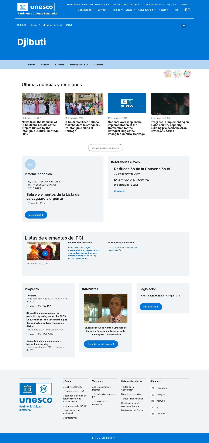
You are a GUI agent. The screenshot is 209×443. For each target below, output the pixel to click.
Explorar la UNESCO (154, 4)
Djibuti (31, 64)
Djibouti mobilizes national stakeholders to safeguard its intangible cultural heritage (82, 126)
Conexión (184, 4)
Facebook (158, 388)
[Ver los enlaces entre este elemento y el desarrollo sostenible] (187, 73)
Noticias (45, 64)
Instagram (158, 394)
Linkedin (157, 413)
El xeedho (78, 259)
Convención (85, 9)
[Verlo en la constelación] (167, 73)
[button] (189, 10)
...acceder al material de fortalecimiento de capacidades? (75, 398)
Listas (129, 9)
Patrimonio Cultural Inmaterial (37, 13)
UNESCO (21, 25)
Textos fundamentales (132, 398)
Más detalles (36, 215)
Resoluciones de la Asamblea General (130, 404)
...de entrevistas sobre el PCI (104, 395)
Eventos (102, 9)
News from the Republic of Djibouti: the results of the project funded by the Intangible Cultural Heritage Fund (40, 127)
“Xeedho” (32, 295)
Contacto (98, 64)
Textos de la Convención (127, 388)
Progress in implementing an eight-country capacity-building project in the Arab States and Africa (170, 126)
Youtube (157, 401)
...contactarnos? (70, 417)
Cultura (33, 25)
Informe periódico (79, 64)
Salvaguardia (145, 9)
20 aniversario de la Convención (126, 4)
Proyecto (59, 64)
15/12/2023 (34, 184)
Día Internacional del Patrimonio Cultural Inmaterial (87, 4)
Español (170, 4)
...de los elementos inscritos (101, 388)
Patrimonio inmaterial (52, 25)
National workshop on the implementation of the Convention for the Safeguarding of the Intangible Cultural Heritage (126, 127)
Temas (116, 9)
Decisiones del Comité (132, 410)
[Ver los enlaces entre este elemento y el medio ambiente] (177, 73)
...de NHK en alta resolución (100, 403)
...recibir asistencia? (72, 387)
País (176, 9)
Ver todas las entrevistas (101, 344)
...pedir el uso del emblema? (71, 412)
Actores (163, 9)
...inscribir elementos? (73, 391)
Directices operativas (131, 394)
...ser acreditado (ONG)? (75, 406)
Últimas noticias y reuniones (105, 148)
